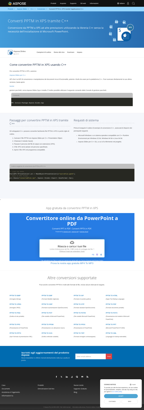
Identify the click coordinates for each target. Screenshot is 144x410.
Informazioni (94, 3)
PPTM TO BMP (15, 295)
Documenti (6, 389)
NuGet (12, 86)
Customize (112, 401)
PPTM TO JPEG (15, 304)
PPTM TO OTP (79, 304)
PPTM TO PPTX (15, 333)
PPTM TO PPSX (79, 324)
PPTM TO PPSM (48, 324)
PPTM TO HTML (112, 295)
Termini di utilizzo (91, 407)
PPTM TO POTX (111, 313)
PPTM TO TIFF (79, 333)
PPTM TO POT (47, 313)
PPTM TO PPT (111, 324)
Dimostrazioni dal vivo (46, 389)
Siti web (83, 3)
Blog (75, 392)
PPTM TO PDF (111, 304)
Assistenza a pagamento (11, 392)
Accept (120, 396)
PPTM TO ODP (47, 304)
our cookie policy (117, 391)
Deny (129, 401)
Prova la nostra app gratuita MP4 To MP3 (72, 263)
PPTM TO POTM (80, 313)
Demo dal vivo (59, 52)
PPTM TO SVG (47, 333)
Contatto (98, 407)
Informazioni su (7, 396)
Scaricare (70, 52)
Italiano (120, 3)
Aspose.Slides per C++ (18, 75)
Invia (109, 356)
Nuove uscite (78, 385)
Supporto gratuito (80, 389)
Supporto (73, 3)
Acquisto (63, 3)
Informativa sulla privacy (79, 407)
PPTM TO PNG (15, 313)
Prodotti (53, 3)
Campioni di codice (44, 52)
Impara (79, 52)
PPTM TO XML (111, 333)
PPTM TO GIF (79, 295)
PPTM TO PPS (15, 324)
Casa (3, 385)
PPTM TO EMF (47, 295)
